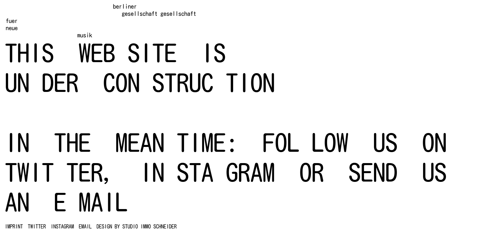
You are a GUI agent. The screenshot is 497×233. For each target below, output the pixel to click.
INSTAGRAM (62, 226)
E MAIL (91, 202)
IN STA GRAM (207, 172)
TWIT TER (54, 172)
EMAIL (85, 226)
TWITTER (37, 226)
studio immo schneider (149, 226)
